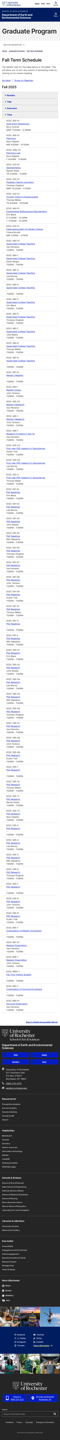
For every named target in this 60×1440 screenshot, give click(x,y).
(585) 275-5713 (13, 1083)
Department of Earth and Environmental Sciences (17, 16)
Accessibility (7, 1246)
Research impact (9, 1261)
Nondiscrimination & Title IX (14, 1258)
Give (48, 3)
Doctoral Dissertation (17, 1003)
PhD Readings (13, 492)
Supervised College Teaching (20, 243)
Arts (6, 1300)
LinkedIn (38, 1342)
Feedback (9, 1422)
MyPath (5, 1155)
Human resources (9, 1147)
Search (4, 1409)
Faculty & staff (8, 1116)
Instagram (20, 1342)
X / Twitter (20, 1338)
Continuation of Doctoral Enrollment (24, 989)
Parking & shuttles (10, 1163)
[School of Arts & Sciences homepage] (20, 1034)
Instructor (12, 108)
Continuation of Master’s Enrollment (24, 930)
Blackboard (7, 1135)
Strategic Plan (8, 1265)
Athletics (8, 1295)
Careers (15, 1062)
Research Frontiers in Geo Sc (20, 433)
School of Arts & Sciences (15, 11)
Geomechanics (13, 167)
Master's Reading (14, 375)
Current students (9, 1108)
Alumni (5, 1119)
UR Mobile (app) (9, 1167)
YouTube (38, 1334)
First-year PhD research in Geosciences (25, 448)
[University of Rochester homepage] (11, 4)
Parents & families (9, 1112)
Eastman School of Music (13, 1190)
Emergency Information (45, 1422)
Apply (37, 3)
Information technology (12, 1151)
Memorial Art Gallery (11, 1230)
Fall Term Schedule (35, 51)
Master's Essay (13, 390)
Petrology (11, 138)
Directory (6, 1143)
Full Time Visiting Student (18, 974)
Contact (5, 1139)
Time (9, 114)
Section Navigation (14, 45)
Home (4, 51)
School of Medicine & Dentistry (15, 1194)
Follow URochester (42, 1345)
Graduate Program (17, 51)
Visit (43, 3)
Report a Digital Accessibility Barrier (42, 1022)
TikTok (37, 1338)
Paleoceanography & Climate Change (24, 229)
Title (9, 101)
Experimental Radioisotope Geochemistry (26, 211)
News (6, 1285)
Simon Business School (12, 1202)
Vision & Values (8, 1269)
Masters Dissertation (16, 945)
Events (6, 1290)
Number (11, 95)
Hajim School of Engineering (14, 1187)
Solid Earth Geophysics (17, 123)
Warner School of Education (14, 1206)
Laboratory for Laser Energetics (15, 1210)
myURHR (5, 1159)
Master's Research (15, 404)
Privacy (19, 1422)
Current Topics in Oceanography (22, 196)
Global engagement (10, 1254)
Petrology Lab (13, 153)
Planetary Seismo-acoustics (20, 182)
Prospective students (11, 1104)
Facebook (19, 1334)
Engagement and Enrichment (14, 1250)
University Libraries (10, 1226)
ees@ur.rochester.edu (16, 1088)
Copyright (29, 1422)
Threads (19, 1345)
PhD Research (13, 653)
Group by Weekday (23, 80)
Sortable (6, 80)
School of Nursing (9, 1198)
